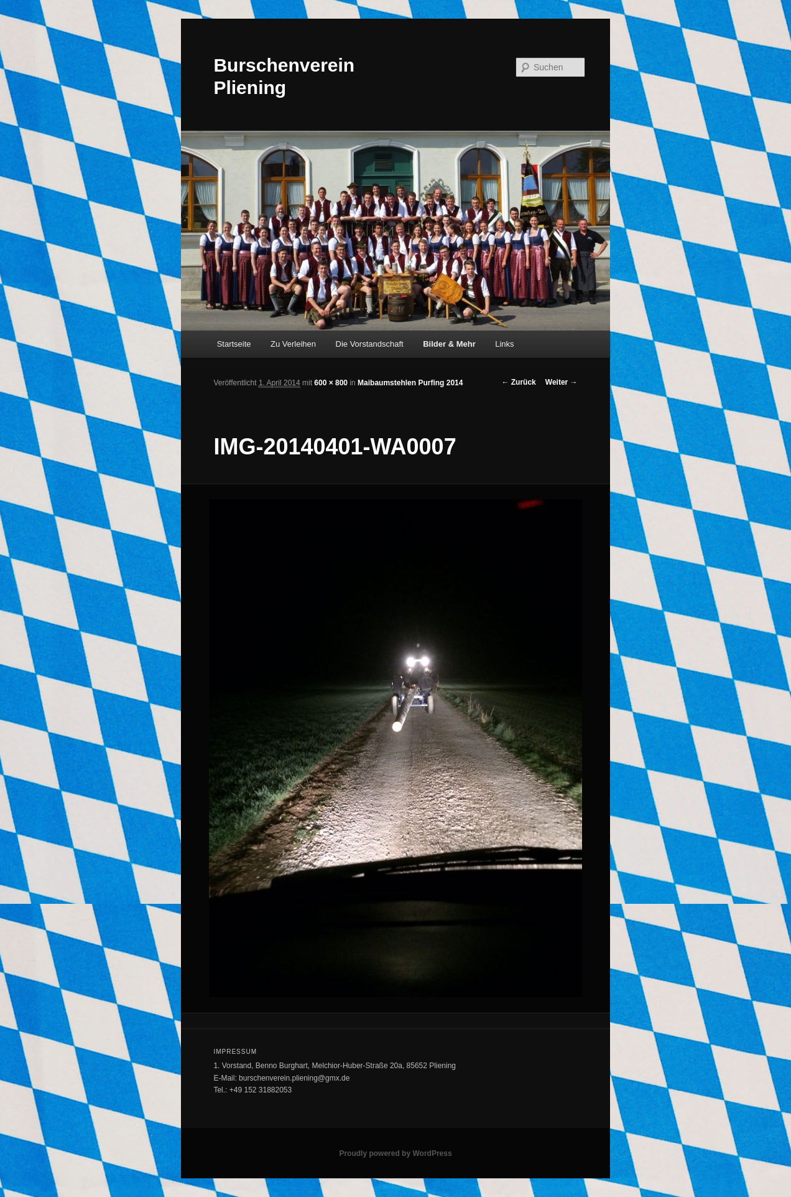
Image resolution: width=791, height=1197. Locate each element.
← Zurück (518, 382)
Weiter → (561, 382)
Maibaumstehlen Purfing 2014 (410, 382)
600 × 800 (331, 382)
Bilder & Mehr (449, 344)
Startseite (234, 344)
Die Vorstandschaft (370, 344)
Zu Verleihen (293, 344)
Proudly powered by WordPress (395, 1153)
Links (504, 344)
